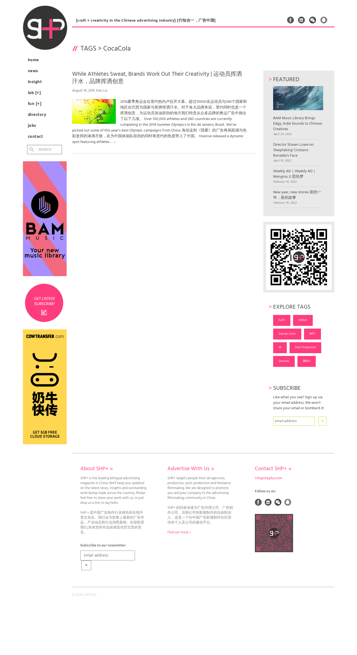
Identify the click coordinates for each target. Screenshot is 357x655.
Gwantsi (284, 361)
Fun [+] (35, 104)
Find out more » (179, 532)
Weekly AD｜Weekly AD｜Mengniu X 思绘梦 (294, 174)
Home (33, 60)
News (33, 71)
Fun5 (282, 320)
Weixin (312, 20)
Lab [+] (34, 93)
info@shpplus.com (268, 478)
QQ (324, 20)
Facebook (290, 20)
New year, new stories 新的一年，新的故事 (297, 195)
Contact (35, 136)
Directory (37, 115)
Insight (35, 82)
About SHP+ (96, 468)
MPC (312, 333)
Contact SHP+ (273, 468)
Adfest (303, 320)
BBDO (306, 361)
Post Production (305, 347)
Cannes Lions (287, 333)
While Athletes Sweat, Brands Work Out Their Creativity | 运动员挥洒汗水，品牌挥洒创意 (157, 78)
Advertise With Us (190, 468)
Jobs (32, 125)
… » (113, 142)
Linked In (301, 20)
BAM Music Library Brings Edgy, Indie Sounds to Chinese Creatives (298, 109)
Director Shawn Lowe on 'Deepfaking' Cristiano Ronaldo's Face (293, 150)
